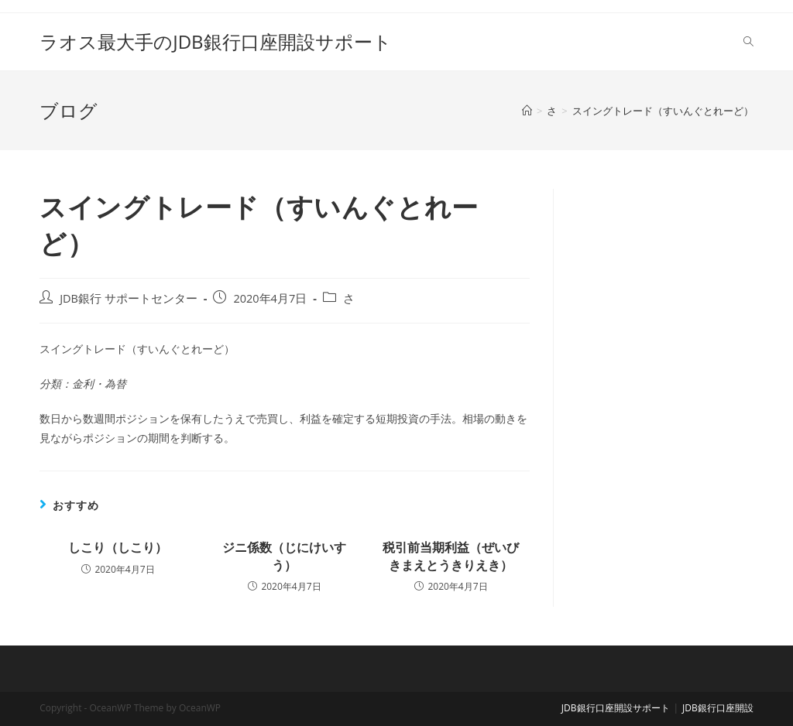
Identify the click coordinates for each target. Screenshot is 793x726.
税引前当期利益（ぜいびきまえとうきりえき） (451, 556)
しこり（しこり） (117, 547)
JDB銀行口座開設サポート (615, 707)
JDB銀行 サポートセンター (128, 298)
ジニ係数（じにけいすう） (284, 556)
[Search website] (748, 41)
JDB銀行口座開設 (718, 707)
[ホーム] (527, 111)
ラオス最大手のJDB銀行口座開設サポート (215, 41)
